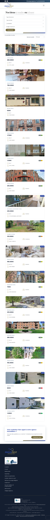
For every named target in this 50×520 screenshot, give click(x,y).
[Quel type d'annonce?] (25, 17)
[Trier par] (40, 37)
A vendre (7, 467)
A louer (6, 469)
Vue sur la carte (30, 37)
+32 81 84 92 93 (40, 1)
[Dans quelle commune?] (25, 23)
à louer (30, 12)
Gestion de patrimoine (10, 476)
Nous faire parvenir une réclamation (27, 516)
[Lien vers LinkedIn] (5, 1)
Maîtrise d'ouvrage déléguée (11, 480)
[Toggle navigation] (43, 5)
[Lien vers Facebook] (7, 1)
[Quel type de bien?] (25, 20)
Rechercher (10, 30)
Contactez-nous (37, 437)
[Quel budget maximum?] (25, 27)
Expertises (7, 473)
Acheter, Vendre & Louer (10, 478)
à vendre (20, 12)
